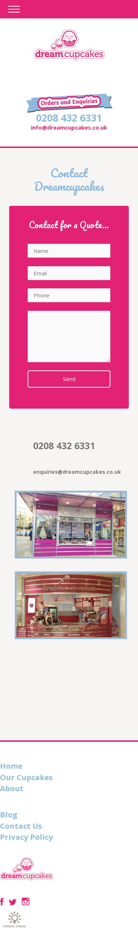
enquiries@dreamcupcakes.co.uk (77, 471)
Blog (8, 814)
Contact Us (21, 826)
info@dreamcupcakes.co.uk (69, 127)
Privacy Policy (26, 837)
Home (11, 766)
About (12, 788)
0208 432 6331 (69, 117)
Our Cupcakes (26, 777)
